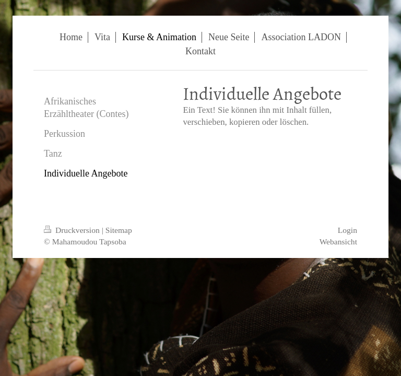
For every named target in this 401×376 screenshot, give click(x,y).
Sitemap (118, 230)
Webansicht (338, 241)
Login (347, 230)
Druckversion (73, 230)
